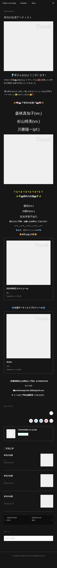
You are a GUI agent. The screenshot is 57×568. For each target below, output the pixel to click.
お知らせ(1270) (8, 414)
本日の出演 (8, 463)
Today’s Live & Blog (9, 3)
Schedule (23, 3)
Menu (34, 3)
